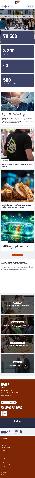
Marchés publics (5, 462)
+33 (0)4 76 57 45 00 (9, 402)
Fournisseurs (4, 445)
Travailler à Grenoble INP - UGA (8, 443)
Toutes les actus (17, 254)
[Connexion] (2, 6)
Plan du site (4, 472)
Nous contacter (4, 441)
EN (8, 6)
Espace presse (4, 455)
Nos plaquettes (4, 453)
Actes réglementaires (6, 464)
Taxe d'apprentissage (6, 447)
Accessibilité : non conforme (7, 467)
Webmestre (4, 474)
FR (5, 6)
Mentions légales (5, 460)
